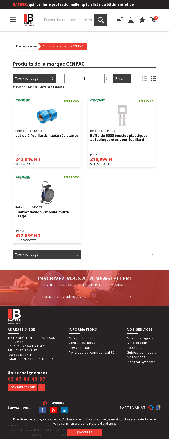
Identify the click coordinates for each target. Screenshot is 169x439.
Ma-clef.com (137, 343)
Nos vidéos (136, 357)
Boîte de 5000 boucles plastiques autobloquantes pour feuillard (118, 138)
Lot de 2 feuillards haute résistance (46, 136)
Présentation (79, 347)
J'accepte (84, 432)
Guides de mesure (142, 352)
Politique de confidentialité (92, 352)
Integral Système (141, 362)
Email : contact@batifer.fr (30, 359)
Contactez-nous (82, 343)
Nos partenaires (26, 46)
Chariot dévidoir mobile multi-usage (42, 214)
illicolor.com (137, 347)
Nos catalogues (140, 338)
